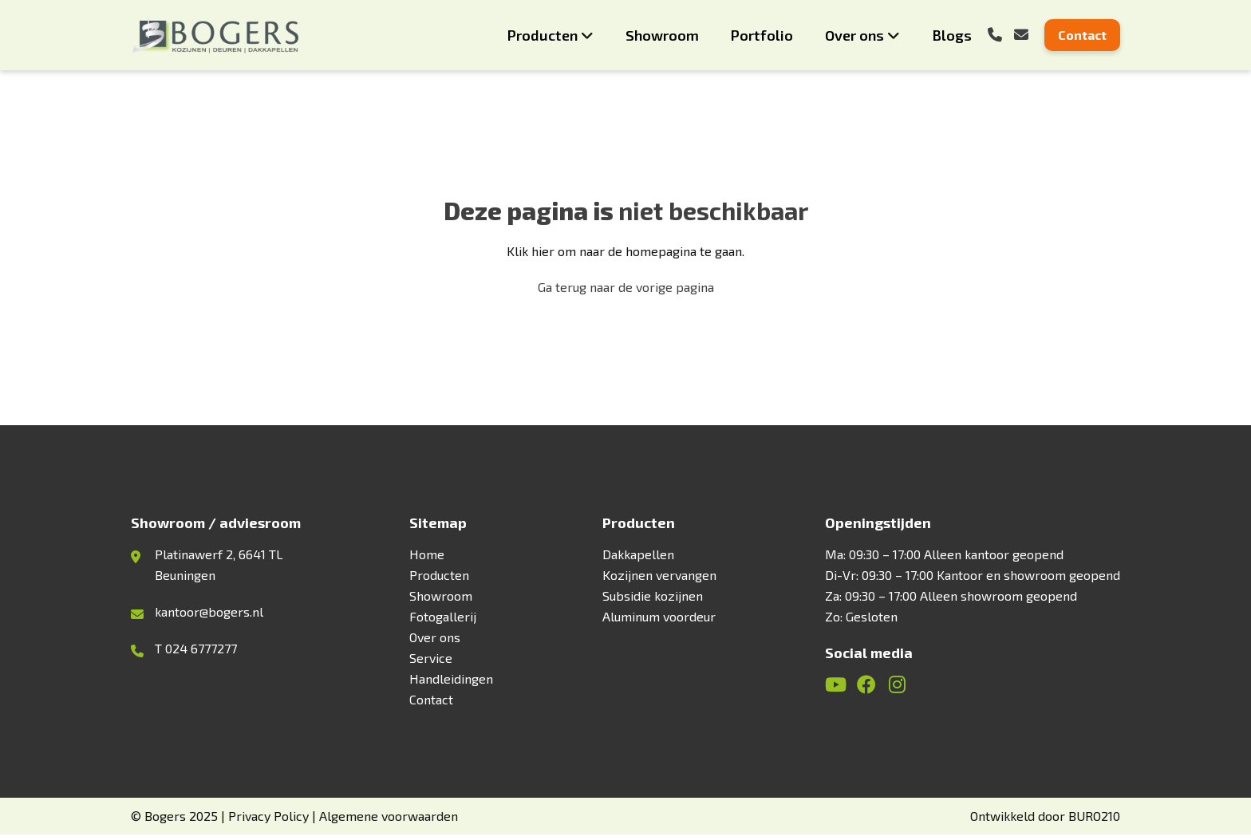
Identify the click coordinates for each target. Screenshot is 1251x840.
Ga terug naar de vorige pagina (626, 288)
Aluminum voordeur (659, 621)
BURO (1094, 821)
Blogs (952, 35)
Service (430, 663)
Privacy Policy (268, 821)
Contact (1082, 34)
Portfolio (762, 35)
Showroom (662, 35)
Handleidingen (451, 684)
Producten (542, 35)
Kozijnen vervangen (659, 580)
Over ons (854, 35)
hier (542, 252)
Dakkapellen (638, 559)
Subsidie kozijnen (652, 601)
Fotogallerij (442, 621)
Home (426, 559)
